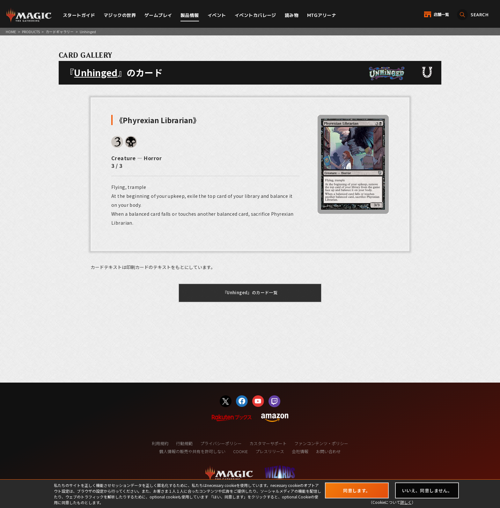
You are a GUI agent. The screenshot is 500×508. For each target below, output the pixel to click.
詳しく (406, 502)
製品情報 (189, 15)
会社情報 (300, 451)
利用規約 (160, 443)
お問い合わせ (328, 451)
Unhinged (95, 72)
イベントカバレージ (255, 15)
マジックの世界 (120, 15)
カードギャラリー (60, 31)
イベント (217, 15)
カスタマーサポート (268, 443)
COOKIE (240, 451)
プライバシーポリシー (221, 443)
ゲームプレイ (158, 15)
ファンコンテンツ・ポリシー (321, 443)
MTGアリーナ (321, 15)
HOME (11, 31)
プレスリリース (269, 451)
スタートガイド (79, 15)
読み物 (291, 15)
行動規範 (184, 443)
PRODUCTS (31, 31)
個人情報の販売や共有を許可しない (192, 451)
